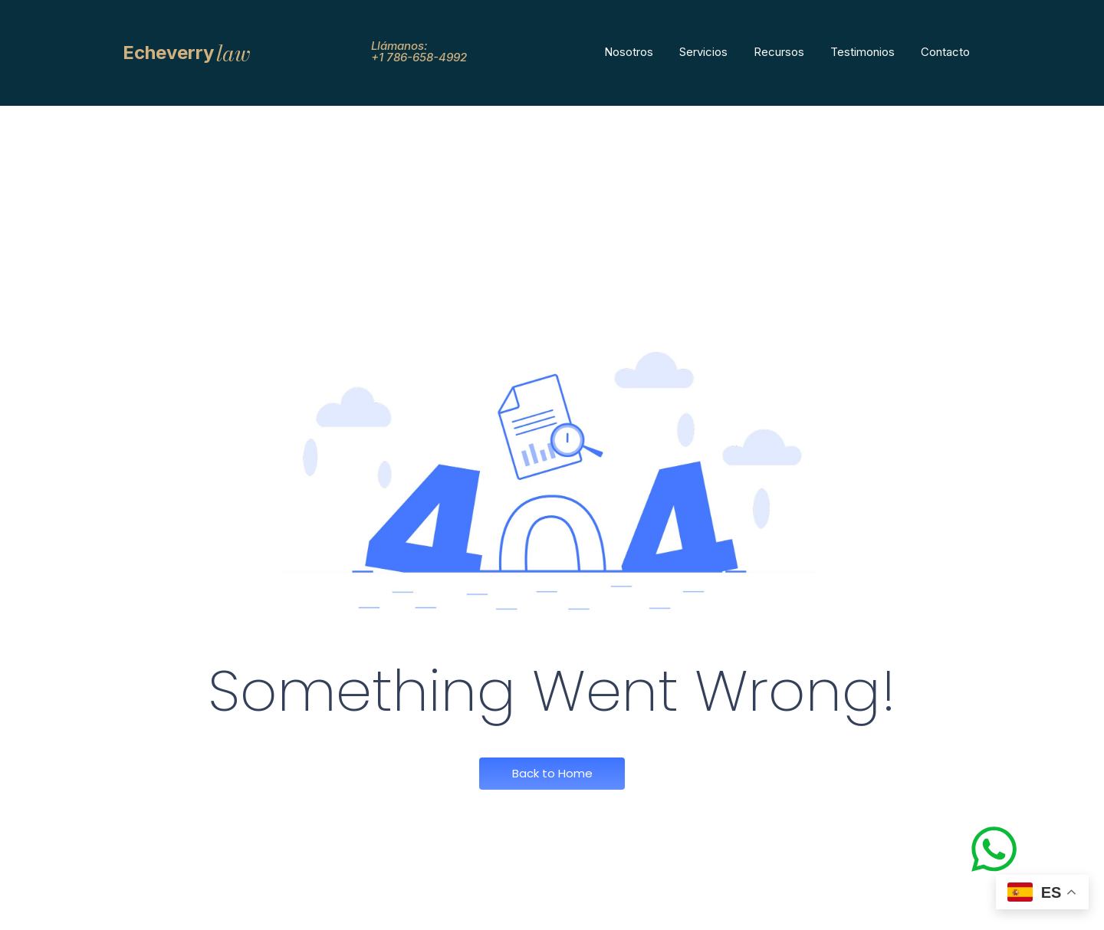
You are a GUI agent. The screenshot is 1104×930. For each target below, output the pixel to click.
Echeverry (168, 52)
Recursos (779, 51)
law (233, 53)
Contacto (945, 51)
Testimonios (862, 51)
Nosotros (628, 51)
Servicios (703, 51)
